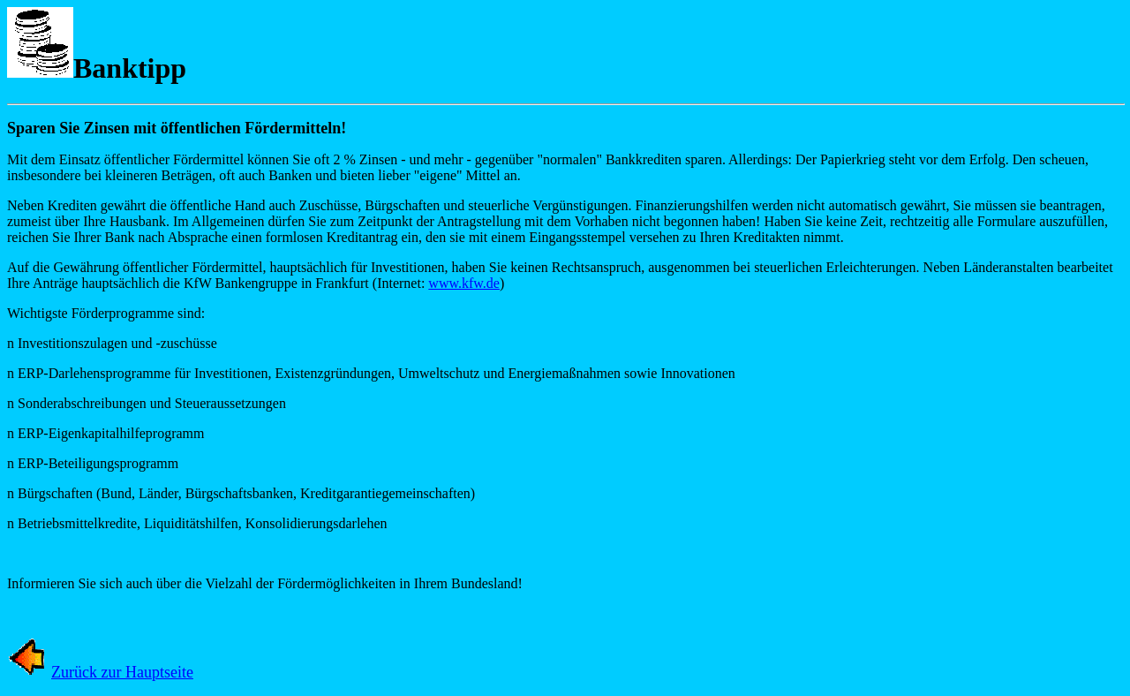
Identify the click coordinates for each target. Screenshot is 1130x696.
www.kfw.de (464, 283)
